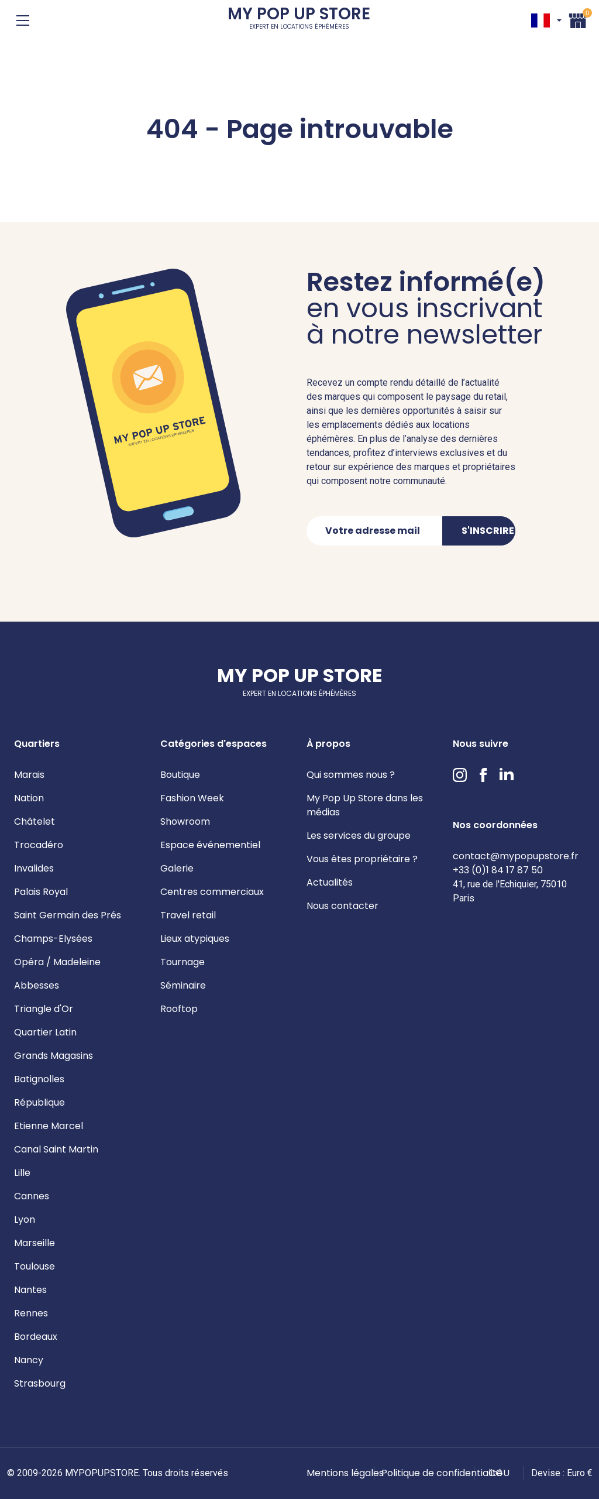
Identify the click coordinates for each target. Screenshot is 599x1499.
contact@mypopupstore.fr (516, 856)
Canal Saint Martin (56, 1149)
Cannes (31, 1196)
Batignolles (39, 1079)
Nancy (28, 1360)
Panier (578, 19)
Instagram (460, 775)
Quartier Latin (45, 1032)
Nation (29, 798)
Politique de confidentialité (441, 1473)
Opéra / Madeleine (57, 962)
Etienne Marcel (48, 1126)
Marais (29, 774)
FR (540, 20)
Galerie (177, 868)
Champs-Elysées (53, 938)
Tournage (182, 962)
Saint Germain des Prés (67, 915)
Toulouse (34, 1266)
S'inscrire (488, 530)
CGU (499, 1473)
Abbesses (36, 985)
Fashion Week (192, 798)
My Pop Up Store (299, 20)
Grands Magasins (53, 1055)
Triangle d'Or (43, 1009)
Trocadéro (38, 845)
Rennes (31, 1313)
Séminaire (183, 985)
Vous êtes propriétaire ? (362, 859)
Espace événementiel (210, 845)
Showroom (185, 821)
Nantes (30, 1289)
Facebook (483, 775)
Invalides (34, 868)
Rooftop (179, 1009)
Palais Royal (41, 891)
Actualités (330, 882)
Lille (22, 1172)
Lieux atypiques (194, 938)
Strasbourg (40, 1383)
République (39, 1102)
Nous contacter (342, 906)
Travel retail (188, 915)
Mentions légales (345, 1473)
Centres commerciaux (212, 891)
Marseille (34, 1243)
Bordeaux (35, 1336)
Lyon (24, 1219)
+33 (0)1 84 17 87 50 (498, 870)
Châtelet (34, 821)
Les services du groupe (359, 835)
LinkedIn (507, 775)
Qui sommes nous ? (351, 774)
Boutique (180, 774)
